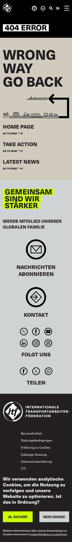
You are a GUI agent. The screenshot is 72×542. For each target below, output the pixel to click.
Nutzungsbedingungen (36, 440)
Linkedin (24, 343)
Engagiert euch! (58, 8)
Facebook (36, 331)
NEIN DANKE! (54, 516)
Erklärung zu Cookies (35, 447)
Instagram (36, 343)
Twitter (24, 331)
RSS (48, 343)
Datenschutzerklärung (36, 461)
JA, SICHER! (18, 516)
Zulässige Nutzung (34, 454)
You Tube (48, 331)
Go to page (10, 133)
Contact (36, 299)
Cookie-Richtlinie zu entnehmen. (48, 534)
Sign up (36, 251)
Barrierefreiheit (31, 433)
